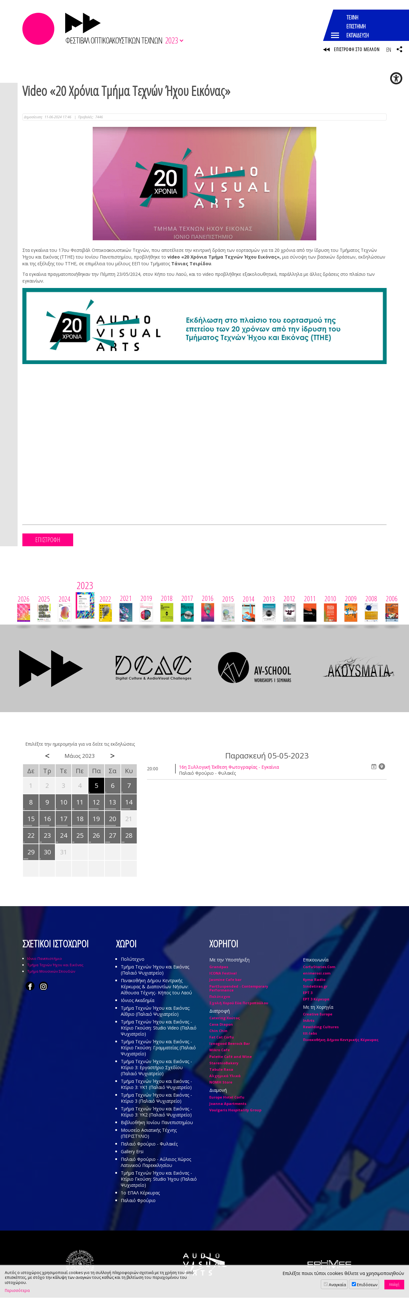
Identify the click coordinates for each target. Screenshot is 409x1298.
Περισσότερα (17, 1290)
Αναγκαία (337, 1284)
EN (388, 49)
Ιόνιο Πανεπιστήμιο (44, 958)
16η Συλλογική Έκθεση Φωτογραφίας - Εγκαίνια (229, 767)
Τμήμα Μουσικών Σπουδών (51, 971)
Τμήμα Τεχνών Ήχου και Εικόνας (55, 965)
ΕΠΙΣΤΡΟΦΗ (47, 540)
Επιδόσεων (367, 1284)
